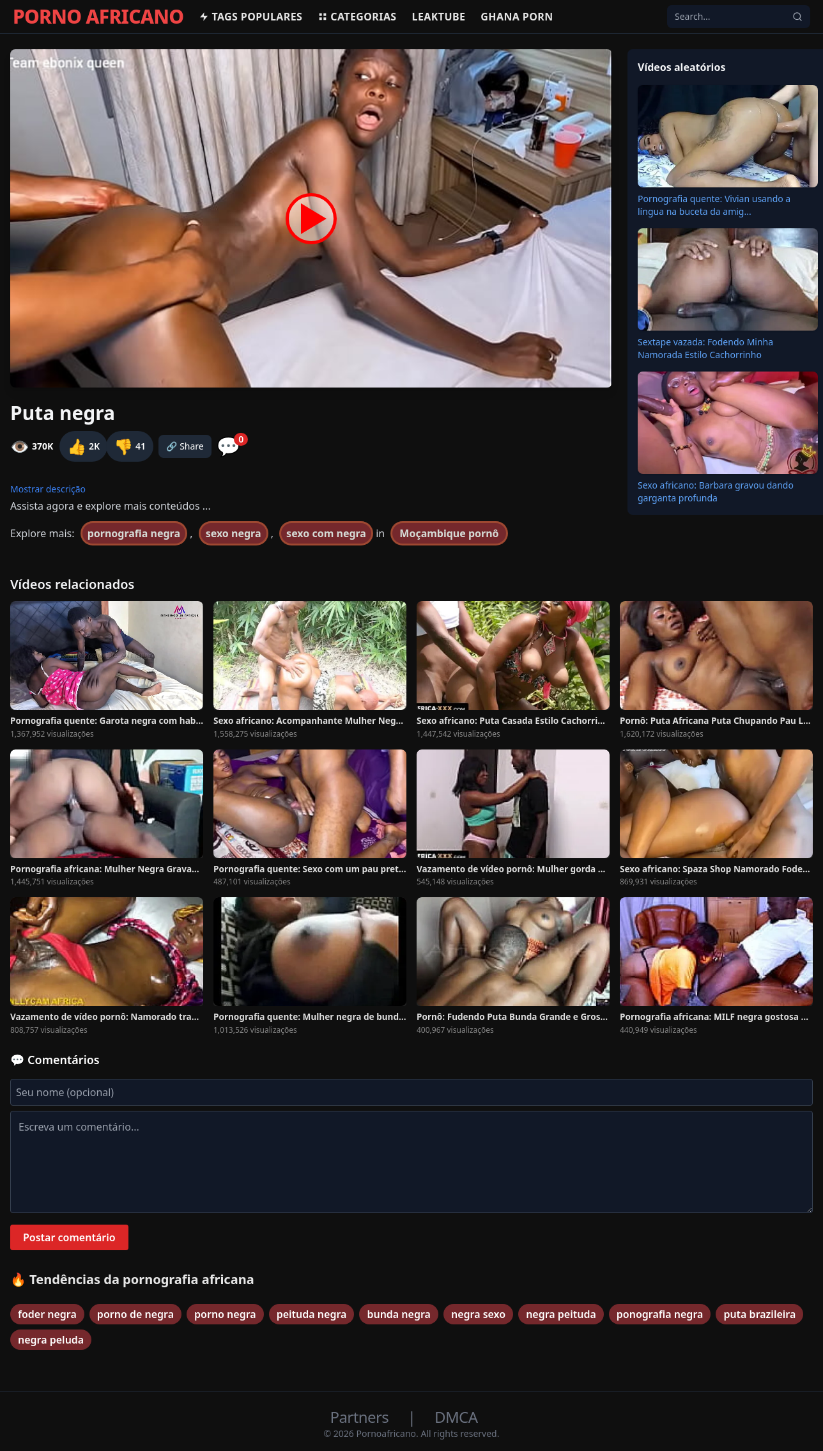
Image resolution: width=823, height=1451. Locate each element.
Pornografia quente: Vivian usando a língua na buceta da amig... (714, 204)
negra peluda (51, 1340)
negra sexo (478, 1314)
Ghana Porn (517, 17)
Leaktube (439, 17)
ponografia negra (660, 1314)
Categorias (357, 17)
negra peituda (561, 1314)
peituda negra (312, 1314)
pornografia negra (134, 533)
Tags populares (250, 17)
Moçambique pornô (448, 533)
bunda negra (399, 1314)
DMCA (456, 1416)
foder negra (47, 1314)
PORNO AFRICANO (98, 16)
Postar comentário (69, 1237)
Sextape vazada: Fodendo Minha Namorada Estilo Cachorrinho (705, 348)
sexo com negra (326, 533)
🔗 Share (185, 446)
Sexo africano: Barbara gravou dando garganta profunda (716, 491)
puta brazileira (759, 1314)
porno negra (225, 1314)
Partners (361, 1416)
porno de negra (135, 1314)
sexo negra (233, 533)
